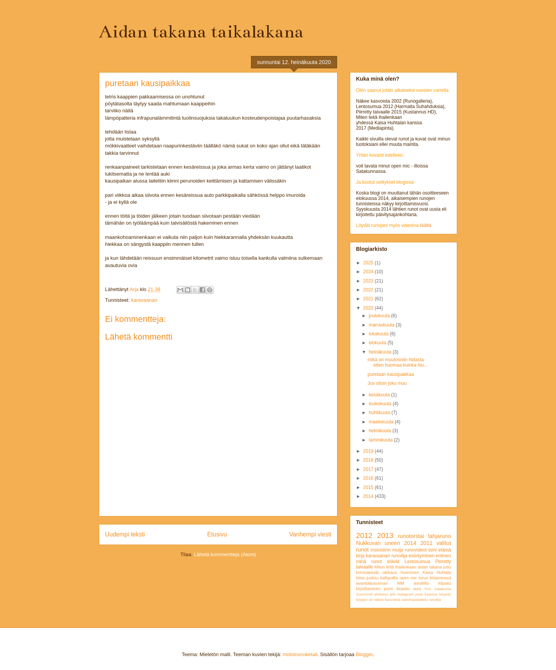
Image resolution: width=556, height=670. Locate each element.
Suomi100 (364, 594)
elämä (444, 550)
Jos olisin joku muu (387, 383)
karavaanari (144, 300)
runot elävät (385, 561)
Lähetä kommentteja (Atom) (225, 554)
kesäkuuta (380, 395)
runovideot (416, 550)
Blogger (364, 654)
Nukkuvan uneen (378, 543)
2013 (385, 535)
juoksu (372, 577)
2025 (369, 263)
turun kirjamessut (435, 577)
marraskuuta (382, 325)
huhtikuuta (380, 412)
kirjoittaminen (368, 588)
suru (417, 588)
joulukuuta (380, 315)
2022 (369, 290)
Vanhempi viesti (310, 534)
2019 (369, 451)
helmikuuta (380, 430)
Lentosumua (417, 561)
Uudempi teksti (125, 534)
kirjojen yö (364, 599)
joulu (419, 594)
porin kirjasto (397, 588)
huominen (410, 572)
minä (361, 561)
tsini (432, 550)
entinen (443, 555)
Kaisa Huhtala (436, 572)
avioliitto (421, 583)
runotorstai (411, 536)
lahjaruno (439, 536)
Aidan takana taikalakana (201, 31)
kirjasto (445, 594)
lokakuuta (379, 334)
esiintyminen (421, 555)
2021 (369, 298)
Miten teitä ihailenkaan (395, 567)
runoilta (435, 599)
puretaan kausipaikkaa (391, 374)
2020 (369, 308)
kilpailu (444, 583)
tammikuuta (381, 440)
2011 (426, 543)
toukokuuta (381, 403)
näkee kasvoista (387, 599)
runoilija (399, 555)
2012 (364, 535)
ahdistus (381, 594)
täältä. (426, 225)
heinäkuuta (381, 352)
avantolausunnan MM (380, 583)
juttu (447, 567)
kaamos (431, 594)
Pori (427, 589)
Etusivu (217, 534)
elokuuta (378, 342)
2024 (369, 271)
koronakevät (367, 572)
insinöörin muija (387, 550)
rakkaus (389, 572)
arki (392, 594)
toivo (360, 577)
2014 (369, 496)
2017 (369, 469)
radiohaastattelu (414, 599)
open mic (408, 577)
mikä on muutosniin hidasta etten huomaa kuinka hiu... (398, 362)
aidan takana (430, 567)
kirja (360, 555)
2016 (369, 478)
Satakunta (442, 589)
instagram (405, 594)
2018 (369, 460)
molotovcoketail (300, 654)
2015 (369, 487)
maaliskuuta (382, 422)
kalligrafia (389, 577)
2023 (369, 281)
